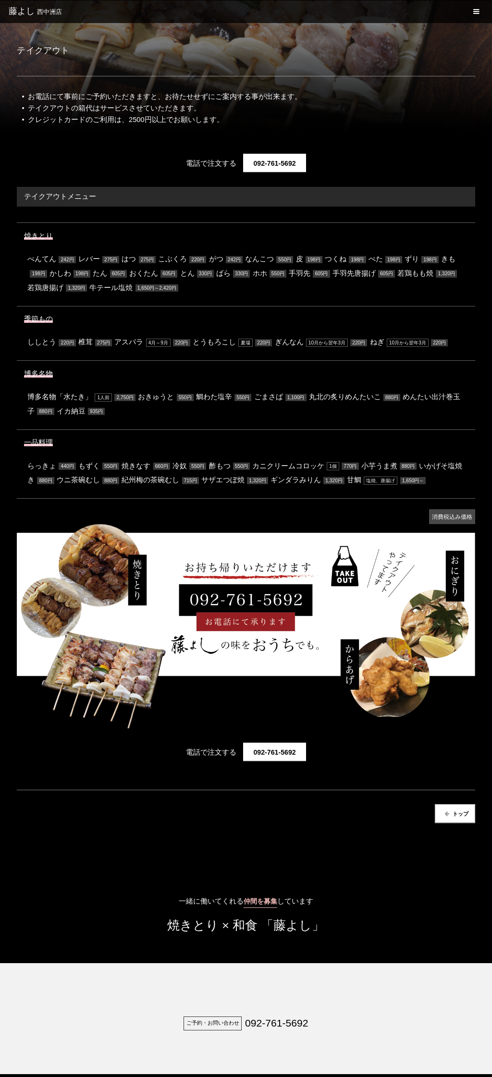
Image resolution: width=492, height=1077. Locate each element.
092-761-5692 (274, 164)
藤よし (35, 11)
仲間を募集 (260, 905)
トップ (456, 817)
